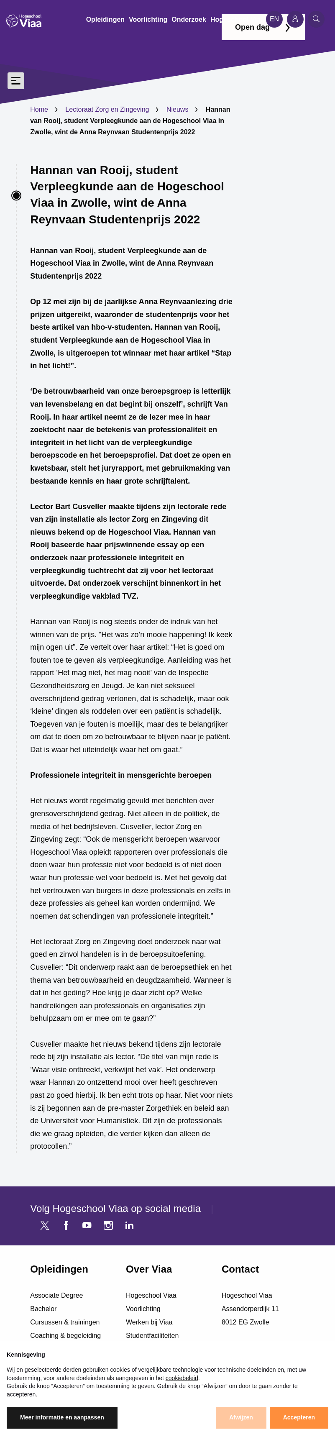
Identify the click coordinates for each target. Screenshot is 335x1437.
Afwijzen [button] (241, 1417)
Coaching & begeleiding (65, 1335)
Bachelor (43, 1308)
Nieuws (177, 109)
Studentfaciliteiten (152, 1335)
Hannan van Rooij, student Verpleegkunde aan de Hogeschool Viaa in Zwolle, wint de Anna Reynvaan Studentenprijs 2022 (127, 195)
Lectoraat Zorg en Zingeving (107, 109)
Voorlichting (143, 1308)
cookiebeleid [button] (182, 1378)
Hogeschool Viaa (151, 1295)
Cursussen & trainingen (65, 1322)
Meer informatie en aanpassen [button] (62, 1417)
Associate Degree (56, 1295)
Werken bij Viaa (149, 1322)
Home (39, 109)
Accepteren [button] (299, 1417)
